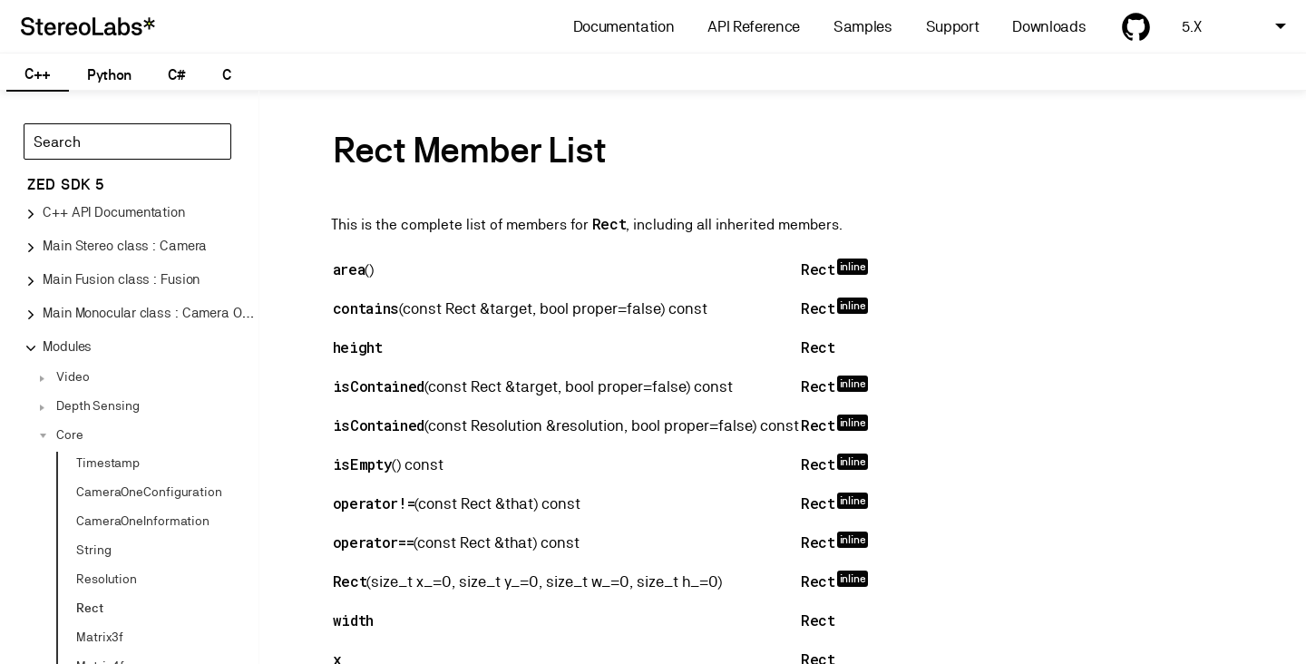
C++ (37, 74)
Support (953, 26)
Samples (862, 26)
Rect (89, 608)
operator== (373, 542)
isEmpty (363, 464)
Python (109, 74)
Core (69, 434)
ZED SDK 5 (65, 184)
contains (366, 307)
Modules (67, 346)
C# (176, 74)
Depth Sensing (98, 405)
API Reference (753, 26)
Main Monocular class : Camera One (150, 312)
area (349, 268)
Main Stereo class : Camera (125, 245)
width (353, 620)
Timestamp (108, 462)
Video (73, 376)
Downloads (1049, 26)
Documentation (624, 26)
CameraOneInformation (143, 520)
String (93, 549)
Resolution (106, 578)
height (358, 346)
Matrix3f (99, 637)
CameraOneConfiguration (149, 491)
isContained (378, 385)
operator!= (374, 503)
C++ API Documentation (114, 212)
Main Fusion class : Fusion (121, 279)
